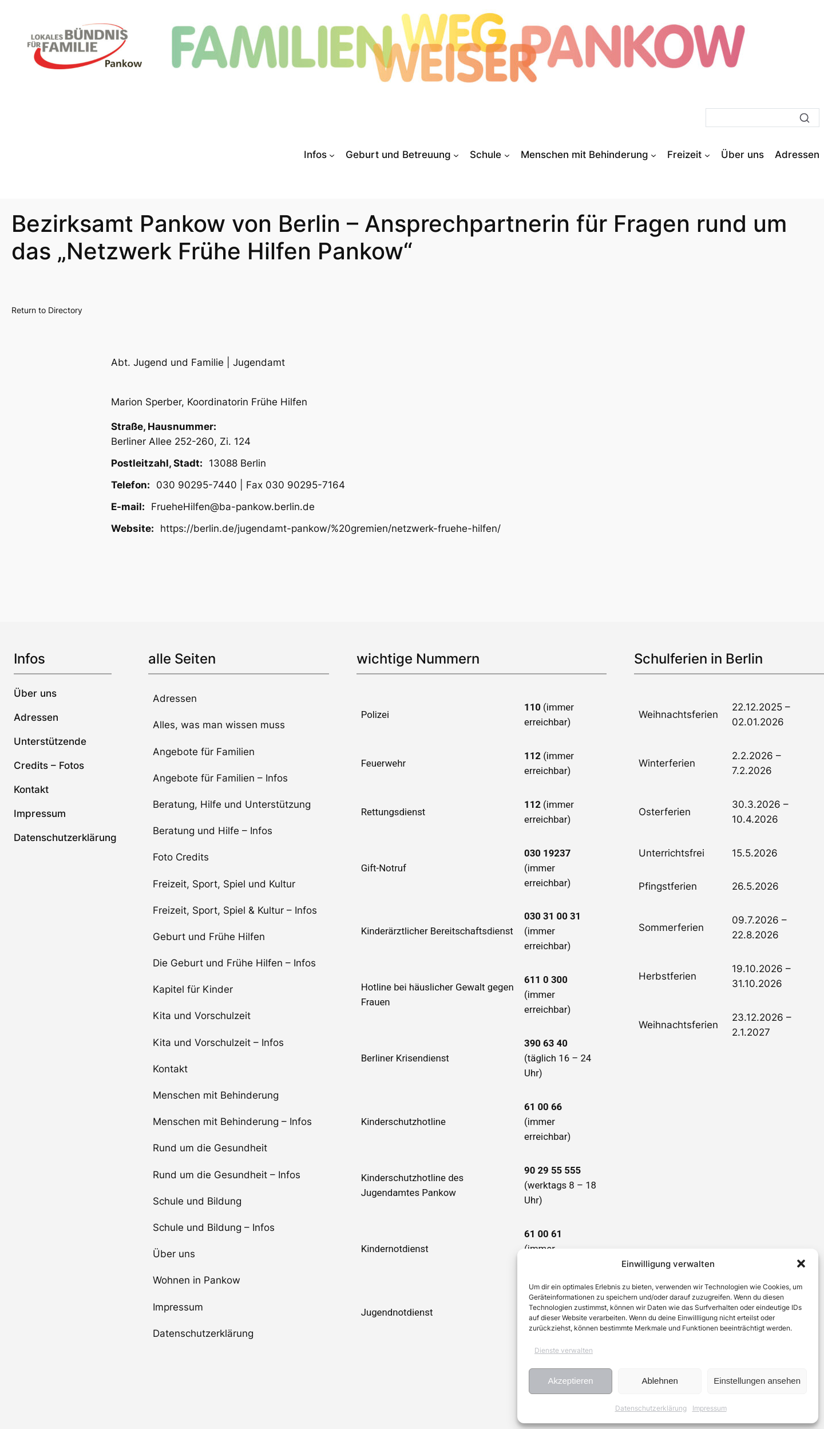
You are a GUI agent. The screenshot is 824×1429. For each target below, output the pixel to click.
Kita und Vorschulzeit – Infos (218, 1042)
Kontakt (170, 1069)
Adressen (175, 698)
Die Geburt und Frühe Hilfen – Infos (234, 963)
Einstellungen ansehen (757, 1380)
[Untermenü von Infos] (332, 154)
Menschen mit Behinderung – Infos (232, 1121)
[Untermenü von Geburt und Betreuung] (456, 154)
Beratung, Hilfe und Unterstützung (232, 804)
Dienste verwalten (563, 1350)
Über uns (174, 1254)
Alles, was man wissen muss (219, 725)
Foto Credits (181, 857)
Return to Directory (46, 310)
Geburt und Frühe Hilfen (209, 936)
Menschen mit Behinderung (216, 1095)
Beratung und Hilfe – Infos (212, 830)
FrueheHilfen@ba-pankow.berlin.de (233, 506)
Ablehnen (659, 1380)
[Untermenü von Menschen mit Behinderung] (653, 154)
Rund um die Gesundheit (210, 1148)
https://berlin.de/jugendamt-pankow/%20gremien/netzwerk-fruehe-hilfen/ (330, 528)
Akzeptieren (570, 1380)
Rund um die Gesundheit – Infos (226, 1175)
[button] (801, 1263)
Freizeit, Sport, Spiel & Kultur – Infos (235, 910)
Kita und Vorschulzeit (202, 1015)
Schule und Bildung (197, 1201)
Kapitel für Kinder (193, 989)
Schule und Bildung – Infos (214, 1227)
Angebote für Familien (204, 751)
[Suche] (762, 117)
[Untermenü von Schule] (507, 154)
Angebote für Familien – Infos (220, 778)
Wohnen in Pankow (196, 1280)
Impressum (709, 1408)
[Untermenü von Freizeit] (707, 154)
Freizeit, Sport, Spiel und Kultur (224, 884)
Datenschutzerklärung (651, 1408)
